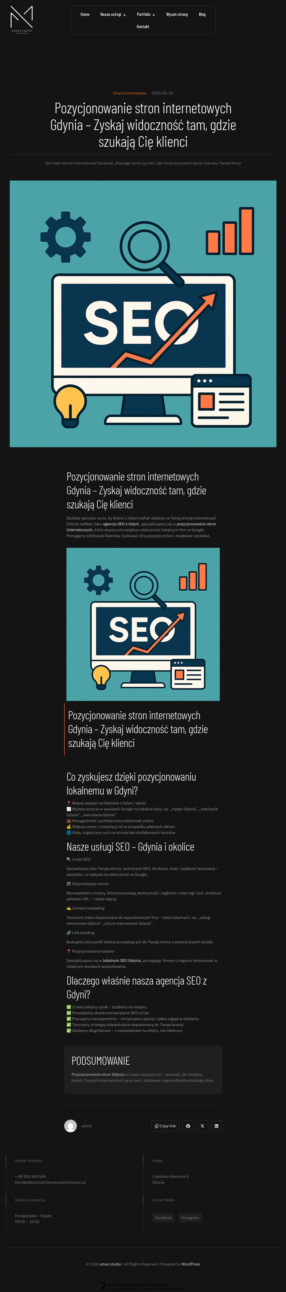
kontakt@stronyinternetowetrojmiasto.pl (50, 1182)
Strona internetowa (129, 93)
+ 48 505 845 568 (30, 1176)
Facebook (163, 1217)
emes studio (110, 1264)
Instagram (190, 1217)
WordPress (190, 1264)
